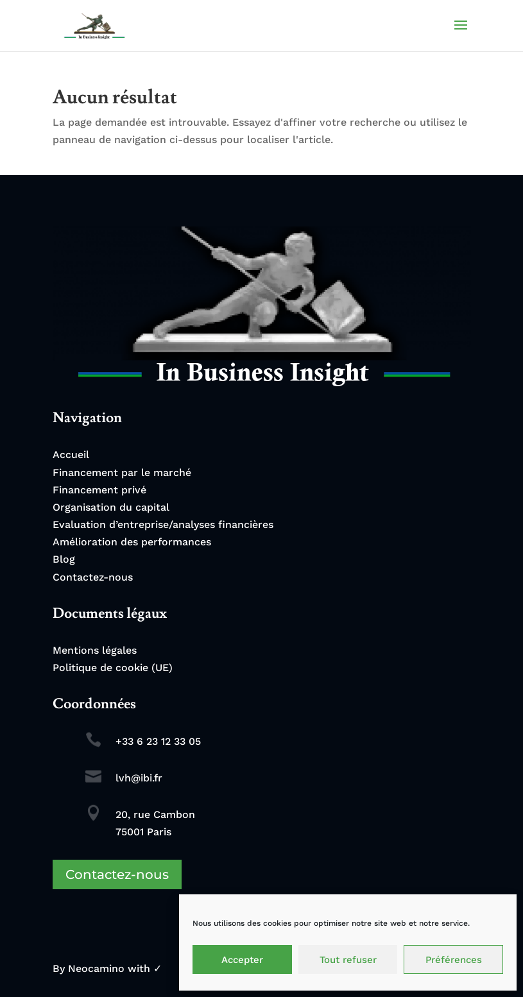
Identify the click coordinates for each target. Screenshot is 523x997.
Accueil (71, 454)
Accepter (242, 960)
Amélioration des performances (132, 542)
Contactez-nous (93, 577)
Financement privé (99, 490)
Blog (64, 559)
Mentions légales (95, 650)
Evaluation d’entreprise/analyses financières (163, 524)
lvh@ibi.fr (139, 778)
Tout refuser (348, 960)
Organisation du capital (111, 507)
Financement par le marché (122, 472)
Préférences (453, 960)
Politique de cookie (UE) (113, 667)
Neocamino (96, 968)
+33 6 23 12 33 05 (158, 741)
